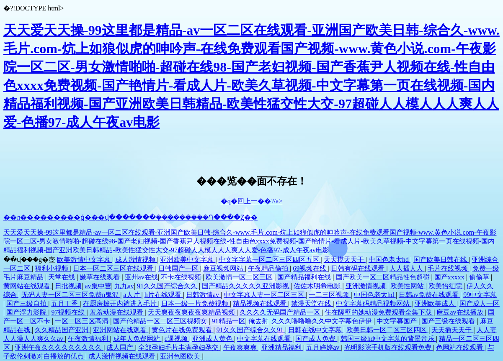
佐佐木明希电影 (318, 285)
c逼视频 (177, 338)
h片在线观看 (163, 294)
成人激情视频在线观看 (122, 356)
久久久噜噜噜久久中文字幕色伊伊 (322, 321)
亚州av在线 (141, 277)
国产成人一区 (479, 303)
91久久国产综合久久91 (251, 329)
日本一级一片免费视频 (195, 303)
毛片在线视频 (448, 268)
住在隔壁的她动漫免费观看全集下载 (379, 312)
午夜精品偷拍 (269, 268)
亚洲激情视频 (366, 285)
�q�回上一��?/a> (252, 201)
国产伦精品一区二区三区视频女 (161, 321)
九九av (124, 285)
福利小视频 (52, 268)
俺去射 (258, 321)
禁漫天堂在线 (312, 303)
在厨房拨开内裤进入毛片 (120, 303)
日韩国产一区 (179, 268)
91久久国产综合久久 (168, 285)
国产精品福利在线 (305, 277)
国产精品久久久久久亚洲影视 (246, 285)
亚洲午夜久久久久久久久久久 (59, 347)
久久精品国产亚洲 (62, 329)
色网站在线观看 (460, 347)
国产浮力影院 (27, 312)
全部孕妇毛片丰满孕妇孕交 (179, 347)
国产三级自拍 (27, 303)
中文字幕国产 (397, 321)
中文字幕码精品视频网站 (373, 303)
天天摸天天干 (345, 259)
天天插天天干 (452, 329)
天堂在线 (62, 277)
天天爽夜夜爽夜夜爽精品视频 (192, 312)
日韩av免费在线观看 (429, 294)
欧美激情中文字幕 (84, 259)
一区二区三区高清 (82, 321)
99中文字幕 (480, 294)
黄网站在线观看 (27, 285)
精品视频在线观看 (260, 303)
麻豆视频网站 (224, 268)
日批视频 (68, 285)
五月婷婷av (323, 347)
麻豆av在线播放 (460, 312)
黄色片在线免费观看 (183, 329)
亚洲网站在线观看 (120, 329)
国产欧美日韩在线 (441, 259)
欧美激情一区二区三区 (240, 277)
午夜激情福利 (89, 338)
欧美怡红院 (446, 285)
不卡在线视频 (182, 277)
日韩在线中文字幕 (315, 329)
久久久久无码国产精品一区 (281, 312)
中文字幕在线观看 (264, 338)
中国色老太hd (389, 259)
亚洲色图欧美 (181, 356)
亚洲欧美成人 (436, 303)
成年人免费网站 (137, 338)
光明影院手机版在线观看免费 (388, 347)
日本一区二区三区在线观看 (114, 268)
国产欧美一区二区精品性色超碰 (383, 277)
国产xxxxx (450, 277)
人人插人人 (407, 268)
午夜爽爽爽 (240, 347)
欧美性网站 (408, 285)
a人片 (132, 294)
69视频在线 (310, 268)
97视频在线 (68, 312)
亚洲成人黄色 (213, 338)
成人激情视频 (136, 259)
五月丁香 (65, 303)
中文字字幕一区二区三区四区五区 (270, 259)
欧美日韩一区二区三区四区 (387, 329)
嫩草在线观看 (100, 277)
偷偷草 (480, 277)
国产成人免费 (316, 338)
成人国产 (120, 347)
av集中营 (98, 285)
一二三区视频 (330, 294)
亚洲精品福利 (282, 347)
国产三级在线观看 (449, 321)
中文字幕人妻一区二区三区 (265, 294)
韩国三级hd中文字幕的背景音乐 (388, 338)
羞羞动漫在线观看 (117, 312)
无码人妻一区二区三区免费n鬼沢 (70, 294)
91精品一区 (228, 321)
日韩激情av (203, 294)
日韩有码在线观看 (358, 268)
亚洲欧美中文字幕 (187, 259)
